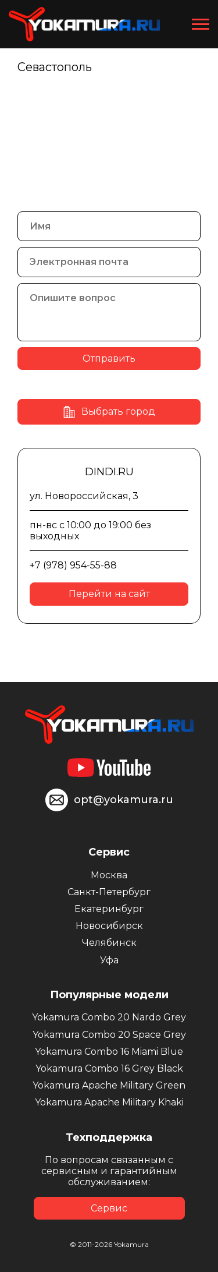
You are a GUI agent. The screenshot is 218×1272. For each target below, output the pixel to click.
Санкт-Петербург (109, 892)
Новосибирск (109, 925)
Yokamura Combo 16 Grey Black (109, 1068)
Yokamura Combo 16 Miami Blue (109, 1051)
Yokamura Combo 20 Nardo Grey (109, 1017)
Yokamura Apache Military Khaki (109, 1102)
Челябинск (109, 942)
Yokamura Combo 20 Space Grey (109, 1034)
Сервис (109, 1208)
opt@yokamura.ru (123, 799)
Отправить (109, 358)
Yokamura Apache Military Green (109, 1085)
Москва (109, 875)
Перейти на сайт (109, 593)
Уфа (109, 960)
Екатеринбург (109, 908)
